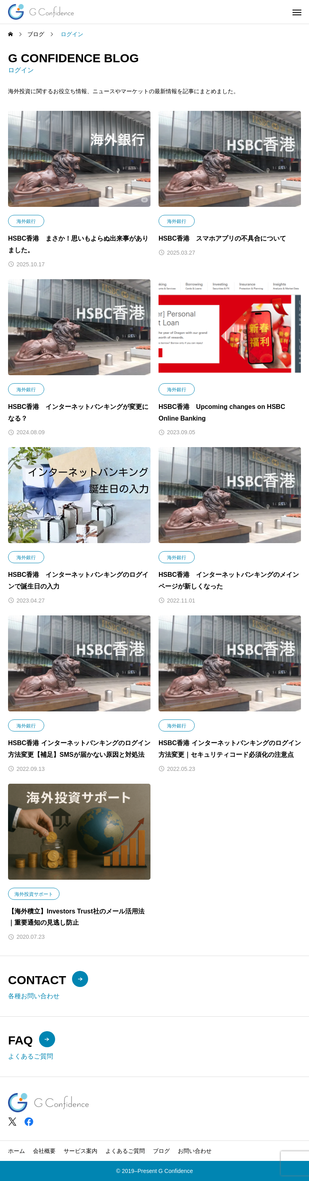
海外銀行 (26, 221)
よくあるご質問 (125, 1151)
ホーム (16, 1151)
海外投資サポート (33, 894)
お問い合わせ (195, 1151)
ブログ (161, 1151)
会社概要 (44, 1151)
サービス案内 (80, 1151)
